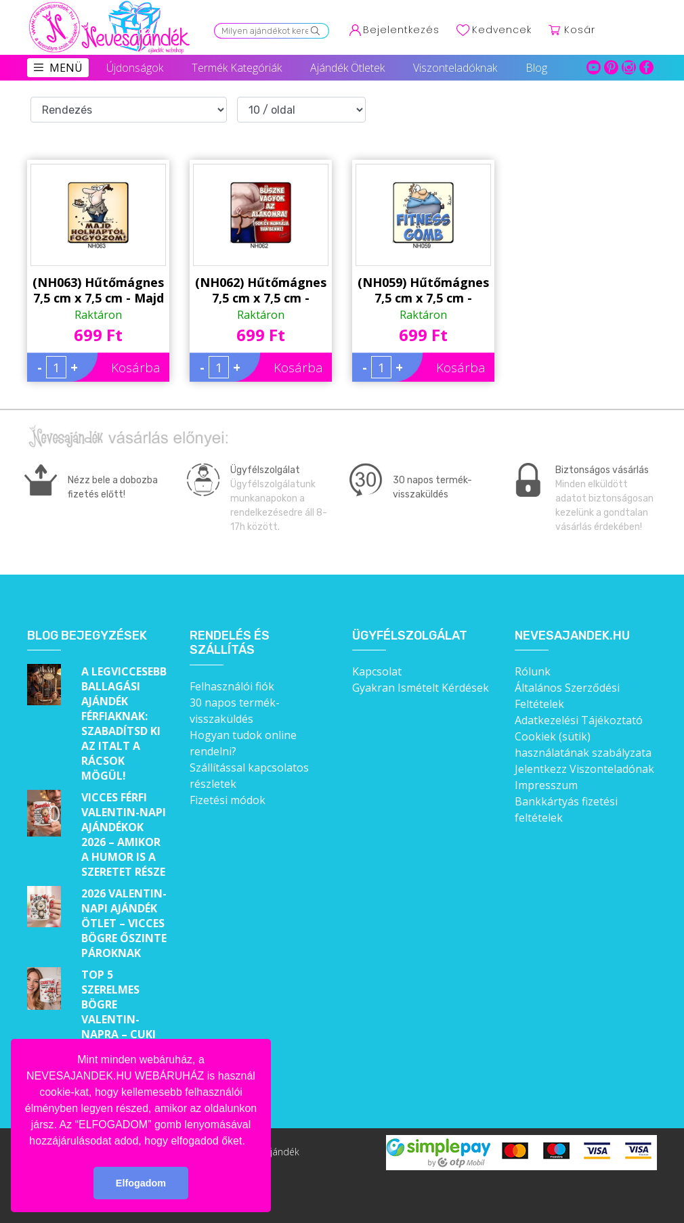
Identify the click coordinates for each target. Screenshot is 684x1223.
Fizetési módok (227, 800)
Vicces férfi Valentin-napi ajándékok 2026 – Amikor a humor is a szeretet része (123, 834)
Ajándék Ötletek (347, 67)
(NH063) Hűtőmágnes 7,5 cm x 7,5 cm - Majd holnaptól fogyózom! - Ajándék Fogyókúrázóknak (98, 290)
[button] (250, 1142)
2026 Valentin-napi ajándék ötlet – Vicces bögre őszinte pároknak (124, 923)
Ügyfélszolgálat (409, 636)
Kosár (579, 30)
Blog (536, 67)
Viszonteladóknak (455, 67)
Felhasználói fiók (232, 686)
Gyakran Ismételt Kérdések (420, 687)
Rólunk (533, 671)
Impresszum (546, 785)
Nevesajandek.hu (572, 636)
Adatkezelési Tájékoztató (579, 720)
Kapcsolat (377, 671)
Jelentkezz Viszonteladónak (584, 768)
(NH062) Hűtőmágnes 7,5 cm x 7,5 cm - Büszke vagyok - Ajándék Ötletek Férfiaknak (260, 290)
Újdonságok (134, 67)
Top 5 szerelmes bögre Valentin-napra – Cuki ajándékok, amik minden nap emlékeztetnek (125, 1034)
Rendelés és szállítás (230, 643)
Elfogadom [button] (141, 1183)
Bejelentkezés (401, 30)
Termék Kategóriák (237, 67)
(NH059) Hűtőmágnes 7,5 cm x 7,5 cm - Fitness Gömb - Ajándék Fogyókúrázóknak (423, 290)
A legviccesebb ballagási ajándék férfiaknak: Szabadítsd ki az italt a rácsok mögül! (124, 723)
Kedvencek (502, 30)
